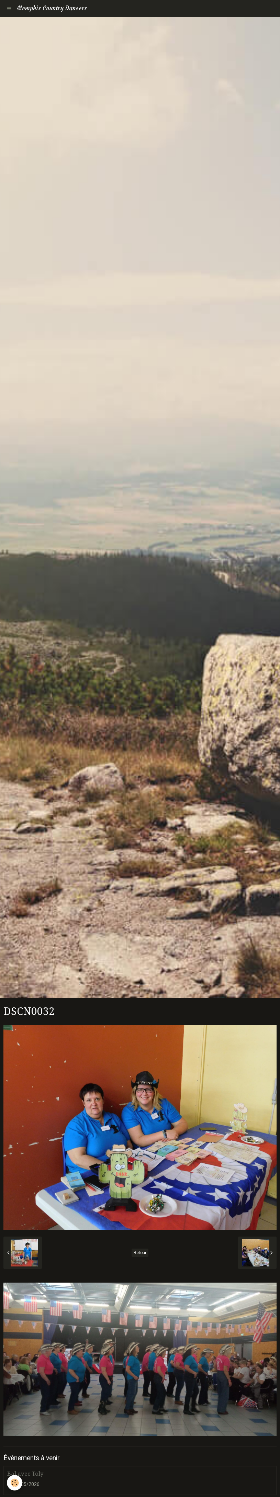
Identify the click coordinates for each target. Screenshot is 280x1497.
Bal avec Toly (25, 1473)
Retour (140, 1252)
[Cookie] (14, 1482)
